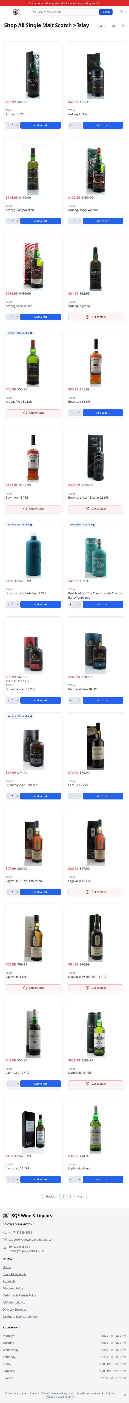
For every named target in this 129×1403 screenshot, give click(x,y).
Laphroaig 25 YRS (17, 1168)
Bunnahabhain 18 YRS (83, 689)
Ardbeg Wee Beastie (19, 402)
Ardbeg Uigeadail (79, 306)
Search (106, 12)
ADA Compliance (14, 1302)
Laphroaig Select (79, 1168)
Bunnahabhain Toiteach (21, 785)
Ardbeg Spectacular (19, 306)
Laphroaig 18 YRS (79, 1073)
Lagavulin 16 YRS (79, 881)
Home (7, 1267)
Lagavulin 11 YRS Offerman (24, 881)
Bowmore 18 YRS (17, 497)
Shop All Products (15, 1274)
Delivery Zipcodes (15, 1309)
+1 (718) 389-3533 (20, 1232)
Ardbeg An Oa (77, 114)
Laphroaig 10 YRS (17, 1073)
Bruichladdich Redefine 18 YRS (26, 593)
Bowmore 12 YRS (79, 402)
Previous (51, 1196)
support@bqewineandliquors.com (31, 1240)
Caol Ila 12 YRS (78, 785)
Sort (101, 26)
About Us (9, 1281)
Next (80, 1196)
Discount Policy (13, 1288)
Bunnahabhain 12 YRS (20, 689)
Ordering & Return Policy (19, 1295)
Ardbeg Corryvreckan (20, 210)
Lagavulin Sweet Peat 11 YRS (87, 977)
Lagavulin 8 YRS (16, 977)
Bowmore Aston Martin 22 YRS (88, 497)
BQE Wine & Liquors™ (26, 1393)
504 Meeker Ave (19, 1247)
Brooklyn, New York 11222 (26, 1251)
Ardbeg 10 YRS (15, 114)
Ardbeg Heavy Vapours (83, 210)
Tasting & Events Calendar (20, 1317)
